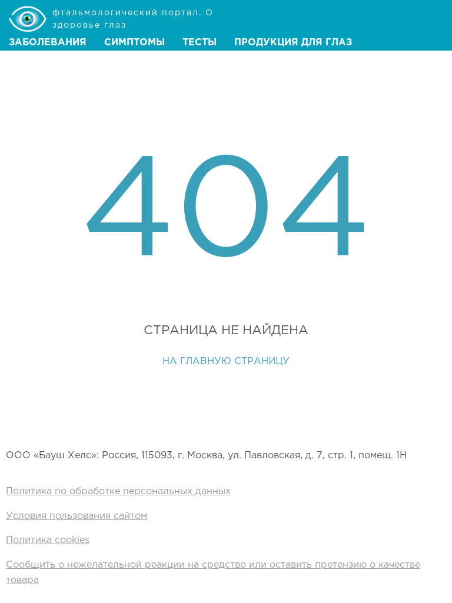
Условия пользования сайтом (76, 516)
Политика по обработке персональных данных (118, 491)
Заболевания (48, 42)
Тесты (199, 42)
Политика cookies (47, 540)
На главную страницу (226, 361)
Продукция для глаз (293, 42)
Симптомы (134, 42)
